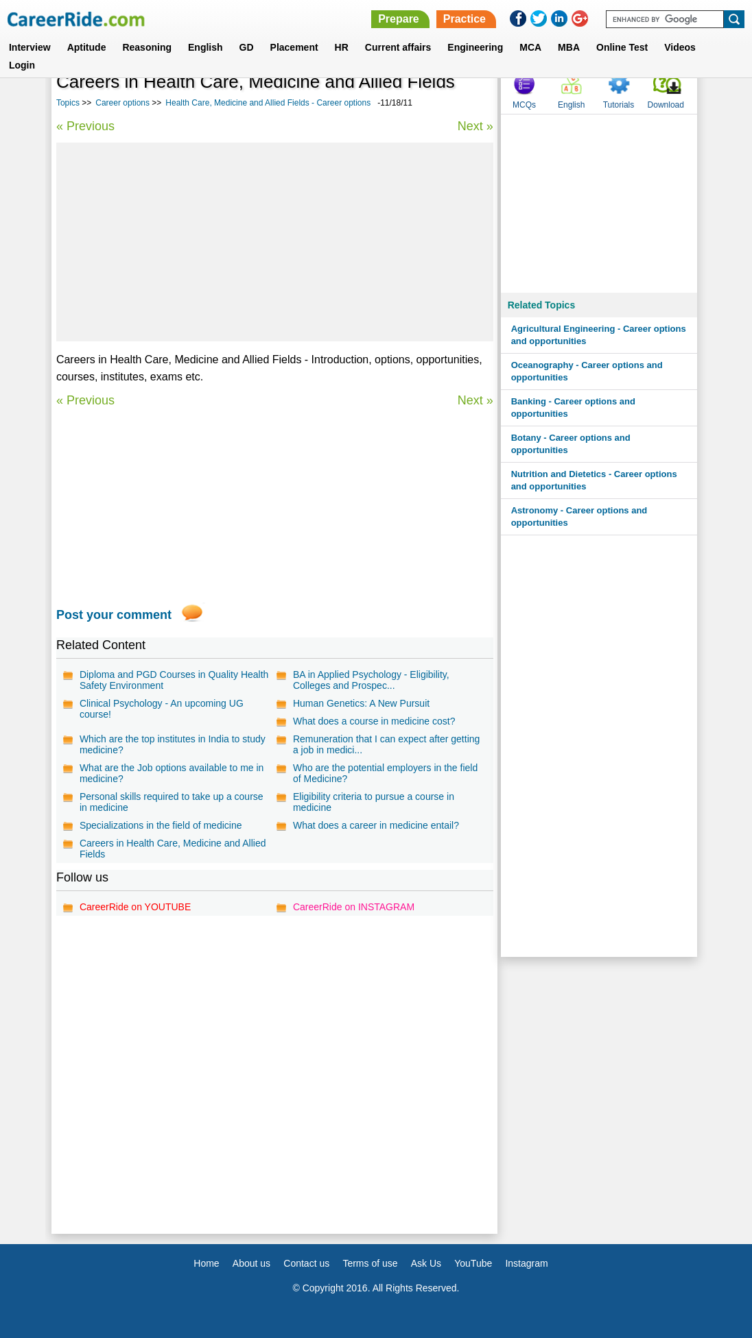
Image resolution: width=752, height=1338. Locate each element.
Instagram (526, 1263)
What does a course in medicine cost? (374, 721)
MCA (530, 47)
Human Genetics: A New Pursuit (361, 703)
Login (22, 65)
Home (206, 1263)
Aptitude (86, 47)
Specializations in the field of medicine (161, 825)
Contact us (306, 1263)
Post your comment (114, 615)
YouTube (473, 1263)
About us (251, 1263)
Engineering (475, 47)
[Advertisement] (274, 242)
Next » (475, 126)
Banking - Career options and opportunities (573, 407)
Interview (30, 47)
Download (666, 105)
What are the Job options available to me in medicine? (172, 773)
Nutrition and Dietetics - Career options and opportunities (594, 480)
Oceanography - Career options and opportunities (587, 371)
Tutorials (619, 105)
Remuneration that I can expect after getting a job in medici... (386, 744)
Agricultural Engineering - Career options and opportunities (598, 335)
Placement (294, 47)
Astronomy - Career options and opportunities (579, 516)
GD (246, 47)
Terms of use (369, 1263)
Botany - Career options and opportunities (571, 444)
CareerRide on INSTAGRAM (353, 906)
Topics (68, 103)
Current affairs (398, 47)
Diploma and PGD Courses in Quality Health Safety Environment (174, 680)
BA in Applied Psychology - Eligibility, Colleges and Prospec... (371, 680)
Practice (464, 19)
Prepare (398, 19)
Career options (122, 103)
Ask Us (426, 1263)
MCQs (524, 105)
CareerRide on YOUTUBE (135, 906)
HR (342, 47)
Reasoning (147, 47)
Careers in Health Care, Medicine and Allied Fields (173, 849)
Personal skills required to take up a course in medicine (171, 802)
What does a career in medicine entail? (376, 825)
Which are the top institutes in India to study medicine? (173, 744)
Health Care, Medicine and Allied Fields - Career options (268, 103)
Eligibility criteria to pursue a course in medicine (373, 802)
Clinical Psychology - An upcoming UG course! (162, 709)
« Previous (85, 126)
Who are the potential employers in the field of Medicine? (385, 773)
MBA (569, 47)
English (205, 47)
